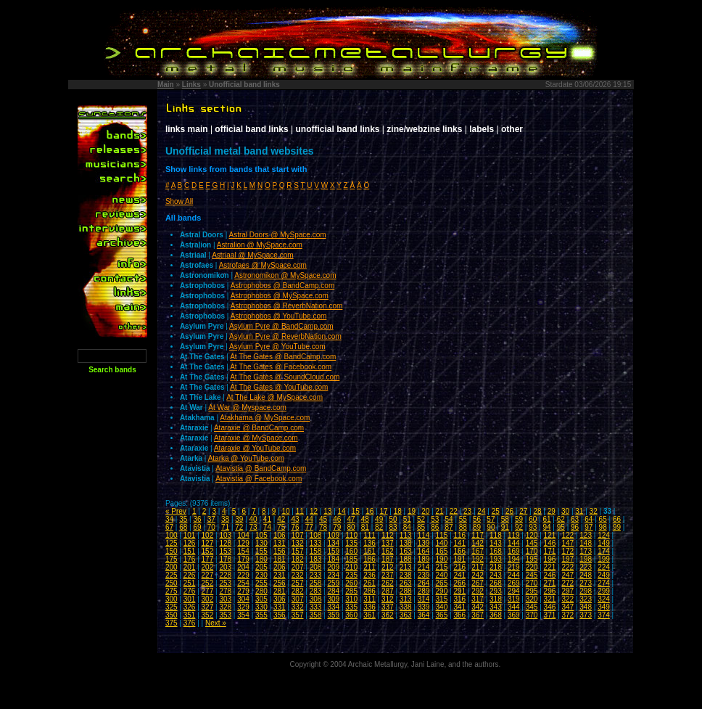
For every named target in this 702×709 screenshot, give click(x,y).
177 (208, 559)
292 (477, 591)
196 (550, 559)
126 (189, 543)
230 (261, 575)
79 (337, 527)
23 (467, 511)
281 (279, 591)
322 (567, 599)
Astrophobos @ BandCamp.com (283, 286)
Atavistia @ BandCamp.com (260, 468)
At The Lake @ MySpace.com (274, 397)
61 (546, 519)
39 (239, 519)
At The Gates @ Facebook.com (280, 367)
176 (189, 559)
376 (189, 623)
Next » (215, 623)
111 (369, 535)
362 (387, 615)
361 (369, 615)
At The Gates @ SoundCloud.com (284, 377)
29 (552, 511)
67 (169, 527)
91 (505, 527)
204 (243, 567)
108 (316, 535)
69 (197, 527)
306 (279, 599)
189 (424, 559)
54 (449, 519)
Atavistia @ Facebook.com (258, 479)
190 (442, 559)
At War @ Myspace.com (247, 407)
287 (387, 591)
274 (604, 583)
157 (298, 551)
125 (171, 543)
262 (387, 583)
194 (514, 559)
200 (171, 567)
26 (509, 511)
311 (369, 599)
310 (351, 599)
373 (585, 615)
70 (211, 527)
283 (316, 591)
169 (514, 551)
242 (477, 575)
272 (567, 583)
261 (369, 583)
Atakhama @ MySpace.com (265, 418)
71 (225, 527)
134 (333, 543)
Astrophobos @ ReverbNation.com (287, 306)
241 (459, 575)
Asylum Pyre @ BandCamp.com (281, 326)
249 (604, 575)
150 (171, 551)
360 (351, 615)
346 (550, 607)
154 (243, 551)
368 (496, 615)
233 (316, 575)
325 (171, 607)
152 (208, 551)
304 (243, 599)
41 (267, 519)
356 (279, 615)
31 (579, 511)
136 (369, 543)
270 (532, 583)
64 (588, 519)
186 (369, 559)
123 (585, 535)
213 (406, 567)
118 (496, 535)
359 (333, 615)
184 (333, 559)
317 (477, 599)
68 (183, 527)
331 (279, 607)
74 (267, 527)
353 (225, 615)
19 (412, 511)
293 (496, 591)
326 (189, 607)
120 (532, 535)
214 (424, 567)
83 (393, 527)
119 (514, 535)
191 (459, 559)
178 (225, 559)
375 (171, 623)
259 (333, 583)
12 (314, 511)
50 (393, 519)
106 (279, 535)
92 (519, 527)
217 (477, 567)
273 (585, 583)
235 (351, 575)
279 (243, 591)
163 (406, 551)
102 (208, 535)
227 (208, 575)
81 (365, 527)
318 (496, 599)
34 (169, 519)
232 (298, 575)
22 (454, 511)
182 (298, 559)
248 (585, 575)
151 (189, 551)
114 (424, 535)
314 (424, 599)
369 (514, 615)
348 (585, 607)
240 (442, 575)
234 (333, 575)
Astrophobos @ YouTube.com (279, 316)
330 (261, 607)
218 (496, 567)
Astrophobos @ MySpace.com (280, 296)
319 (514, 599)
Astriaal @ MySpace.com (252, 255)
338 (406, 607)
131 (279, 543)
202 (208, 567)
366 (459, 615)
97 (588, 527)
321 (550, 599)
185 (351, 559)
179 (243, 559)
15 (356, 511)
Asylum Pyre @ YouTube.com (277, 347)
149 (604, 543)
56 (477, 519)
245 (532, 575)
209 (333, 567)
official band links (251, 129)
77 (309, 527)
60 (533, 519)
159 (333, 551)
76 (295, 527)
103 (225, 535)
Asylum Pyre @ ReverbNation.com (285, 336)
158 (316, 551)
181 (279, 559)
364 (424, 615)
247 (567, 575)
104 (243, 535)
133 (316, 543)
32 (594, 511)
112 (387, 535)
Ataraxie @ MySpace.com (256, 438)
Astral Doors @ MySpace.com (277, 235)
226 (189, 575)
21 (440, 511)
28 (537, 511)
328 (225, 607)
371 (550, 615)
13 (327, 511)
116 (459, 535)
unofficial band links (338, 129)
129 (243, 543)
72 (239, 527)
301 (189, 599)
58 (505, 519)
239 (424, 575)
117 (477, 535)
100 (171, 535)
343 (496, 607)
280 (261, 591)
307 (298, 599)
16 (369, 511)
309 (333, 599)
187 (387, 559)
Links (191, 85)
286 (369, 591)
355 (261, 615)
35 (183, 519)
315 (442, 599)
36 (197, 519)
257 (298, 583)
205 (261, 567)
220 (532, 567)
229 (243, 575)
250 (171, 583)
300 (171, 599)
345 (532, 607)
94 (546, 527)
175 (171, 559)
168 (496, 551)
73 (253, 527)
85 (421, 527)
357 (298, 615)
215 (442, 567)
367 (477, 615)
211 (369, 567)
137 (387, 543)
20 (425, 511)
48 (365, 519)
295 (532, 591)
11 (300, 511)
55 (463, 519)
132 (298, 543)
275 (171, 591)
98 (603, 527)
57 (491, 519)
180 (261, 559)
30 (565, 511)
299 (604, 591)
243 (496, 575)
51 (407, 519)
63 (575, 519)
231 (279, 575)
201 (189, 567)
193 (496, 559)
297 (567, 591)
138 (406, 543)
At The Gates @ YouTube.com (279, 387)
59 (519, 519)
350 (171, 615)
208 (316, 567)
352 (208, 615)
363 (406, 615)
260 (351, 583)
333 (316, 607)
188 (406, 559)
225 (171, 575)
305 (261, 599)
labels (481, 129)
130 (261, 543)
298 (585, 591)
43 (295, 519)
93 (533, 527)
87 (449, 527)
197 (567, 559)
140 (442, 543)
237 (387, 575)
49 (379, 519)
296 (550, 591)
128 (225, 543)
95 (561, 527)
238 (406, 575)
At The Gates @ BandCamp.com (283, 357)
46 (337, 519)
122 (567, 535)
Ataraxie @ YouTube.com (255, 448)
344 (514, 607)
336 (369, 607)
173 (585, 551)
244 (514, 575)
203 (225, 567)
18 (398, 511)
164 (424, 551)
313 (406, 599)
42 (281, 519)
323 (585, 599)
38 (225, 519)
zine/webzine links (424, 129)
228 (225, 575)
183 (316, 559)
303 (225, 599)
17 (383, 511)
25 (496, 511)
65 (603, 519)
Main (165, 85)
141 (459, 543)
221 (550, 567)
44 (309, 519)
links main (186, 129)
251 (189, 583)
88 (463, 527)
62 (561, 519)
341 (459, 607)
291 (459, 591)
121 (550, 535)
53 (435, 519)
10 (285, 511)
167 (477, 551)
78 (323, 527)
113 (406, 535)
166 (459, 551)
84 (407, 527)
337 (387, 607)
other (512, 129)
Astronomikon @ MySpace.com (285, 275)
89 (477, 527)
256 (279, 583)
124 (604, 535)
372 (567, 615)
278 (225, 591)
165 (442, 551)
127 (208, 543)
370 (532, 615)
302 (208, 599)
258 (316, 583)
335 (351, 607)
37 (211, 519)
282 (298, 591)
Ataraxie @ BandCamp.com (259, 428)
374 (604, 615)
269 (514, 583)
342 (477, 607)
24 (481, 511)
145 (532, 543)
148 (585, 543)
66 (617, 519)
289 (424, 591)
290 (442, 591)
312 (387, 599)
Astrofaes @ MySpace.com (263, 265)
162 (387, 551)
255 (261, 583)
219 (514, 567)
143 (496, 543)
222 (567, 567)
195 (532, 559)
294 (514, 591)
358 (316, 615)
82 (379, 527)
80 (351, 527)
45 (323, 519)
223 (585, 567)
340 (442, 607)
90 (491, 527)
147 (567, 543)
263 (406, 583)
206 (279, 567)
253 (225, 583)
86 (435, 527)
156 (279, 551)
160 (351, 551)
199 (604, 559)
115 (442, 535)
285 (351, 591)
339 (424, 607)
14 (342, 511)
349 (604, 607)
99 (617, 527)
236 (369, 575)
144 (514, 543)
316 (459, 599)
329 (243, 607)
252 (208, 583)
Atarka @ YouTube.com (246, 458)
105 (261, 535)
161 (369, 551)
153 (225, 551)
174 (604, 551)
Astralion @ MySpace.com (259, 245)
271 (550, 583)
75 (281, 527)
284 (333, 591)
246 (550, 575)
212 (387, 567)
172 (567, 551)
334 (333, 607)
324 (604, 599)
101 (189, 535)
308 (316, 599)
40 (253, 519)
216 (459, 567)
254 (243, 583)
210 (351, 567)
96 (575, 527)
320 (532, 599)
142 (477, 543)
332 (298, 607)
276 (189, 591)
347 (567, 607)
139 (424, 543)
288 (406, 591)
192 (477, 559)
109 (333, 535)
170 (532, 551)
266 (459, 583)
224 (604, 567)
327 (208, 607)
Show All (179, 201)
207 (298, 567)
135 (351, 543)
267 (477, 583)
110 (351, 535)
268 (496, 583)
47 (351, 519)
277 (208, 591)
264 (424, 583)
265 (442, 583)
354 (243, 615)
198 (585, 559)
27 (523, 511)
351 (189, 615)
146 (550, 543)
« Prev (175, 511)
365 (442, 615)
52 (421, 519)
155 (261, 551)
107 (298, 535)
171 (550, 551)
